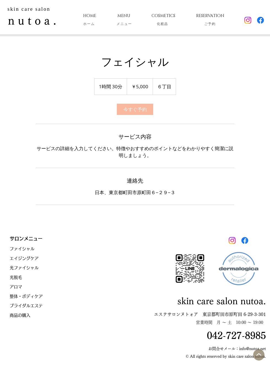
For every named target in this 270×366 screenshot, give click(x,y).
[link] (135, 109)
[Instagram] (247, 20)
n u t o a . (32, 20)
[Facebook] (260, 20)
